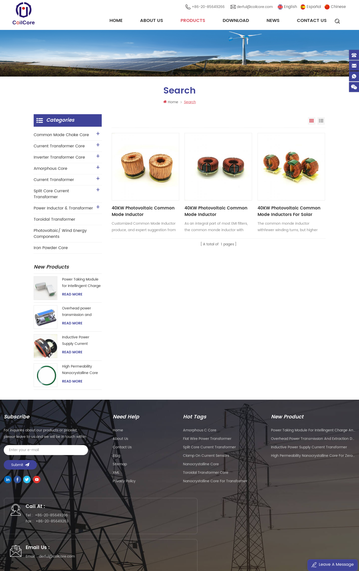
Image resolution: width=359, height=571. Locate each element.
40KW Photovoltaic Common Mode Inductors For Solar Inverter (240, 194)
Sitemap (120, 466)
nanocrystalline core (201, 466)
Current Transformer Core (59, 147)
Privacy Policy (124, 482)
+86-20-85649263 (55, 525)
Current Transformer (54, 181)
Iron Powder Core (51, 249)
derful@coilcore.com (255, 7)
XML (116, 474)
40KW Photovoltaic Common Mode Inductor (131, 194)
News (273, 21)
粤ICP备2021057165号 (259, 553)
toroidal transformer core (205, 474)
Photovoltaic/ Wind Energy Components (60, 235)
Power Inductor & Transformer (63, 209)
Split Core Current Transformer (51, 195)
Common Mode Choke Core (61, 136)
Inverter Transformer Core (59, 159)
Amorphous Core (50, 170)
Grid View (311, 122)
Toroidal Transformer (54, 221)
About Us (151, 21)
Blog (116, 457)
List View (321, 122)
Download (236, 21)
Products (192, 21)
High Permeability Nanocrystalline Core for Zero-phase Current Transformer (80, 371)
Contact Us (312, 21)
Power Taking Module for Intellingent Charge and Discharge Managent (81, 284)
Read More (72, 296)
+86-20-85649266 (208, 7)
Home (116, 21)
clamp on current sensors (206, 457)
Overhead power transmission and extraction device (77, 313)
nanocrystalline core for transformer (215, 482)
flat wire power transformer (207, 440)
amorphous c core (199, 432)
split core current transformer (209, 449)
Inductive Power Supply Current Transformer (75, 342)
